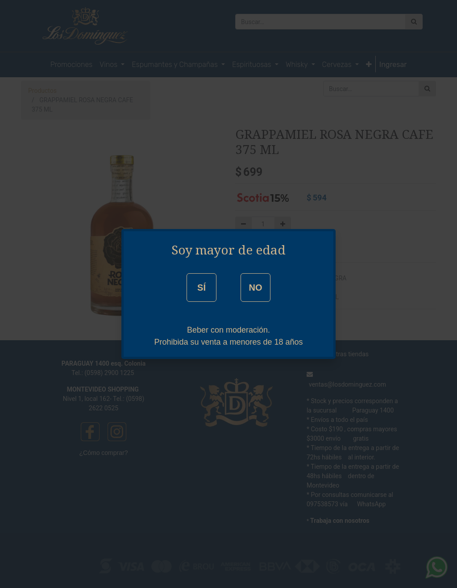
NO (255, 287)
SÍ (201, 287)
